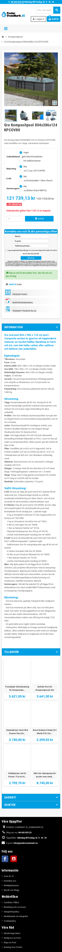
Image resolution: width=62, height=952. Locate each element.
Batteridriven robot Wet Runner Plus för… (17, 732)
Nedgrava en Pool (12, 938)
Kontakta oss (10, 881)
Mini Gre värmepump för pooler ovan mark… (45, 775)
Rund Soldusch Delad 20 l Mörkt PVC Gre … (45, 732)
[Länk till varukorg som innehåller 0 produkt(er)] (53, 19)
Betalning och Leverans (15, 907)
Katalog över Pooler (13, 947)
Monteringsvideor (12, 933)
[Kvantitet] (14, 219)
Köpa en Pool (10, 942)
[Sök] (48, 10)
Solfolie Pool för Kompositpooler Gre (45, 688)
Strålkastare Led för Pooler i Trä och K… (17, 775)
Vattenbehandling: (12, 156)
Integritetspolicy (11, 911)
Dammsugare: (12, 188)
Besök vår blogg (11, 890)
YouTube (13, 859)
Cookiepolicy (10, 921)
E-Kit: (9, 178)
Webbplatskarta (11, 885)
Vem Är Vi (9, 876)
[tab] (31, 327)
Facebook (5, 859)
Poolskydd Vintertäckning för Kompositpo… (17, 688)
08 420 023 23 (17, 2)
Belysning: (11, 168)
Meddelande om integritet (16, 916)
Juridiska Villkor (11, 902)
